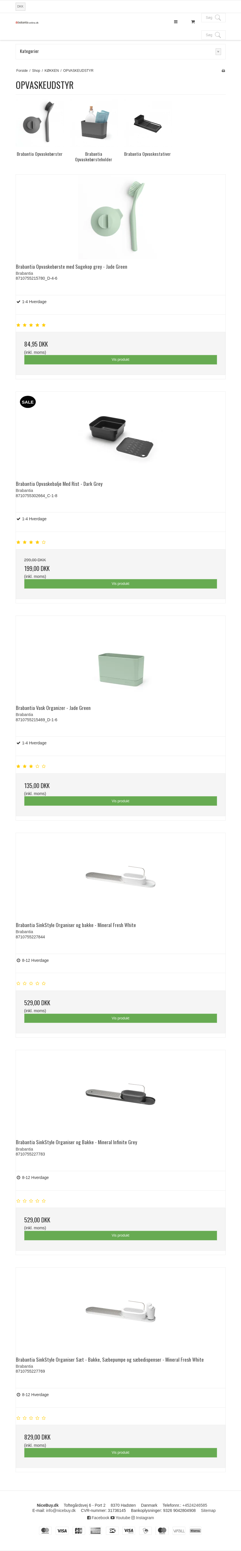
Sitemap (208, 1510)
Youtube (120, 1517)
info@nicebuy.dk (61, 1510)
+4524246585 (194, 1505)
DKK (20, 6)
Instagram (142, 1517)
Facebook (98, 1517)
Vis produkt (120, 360)
